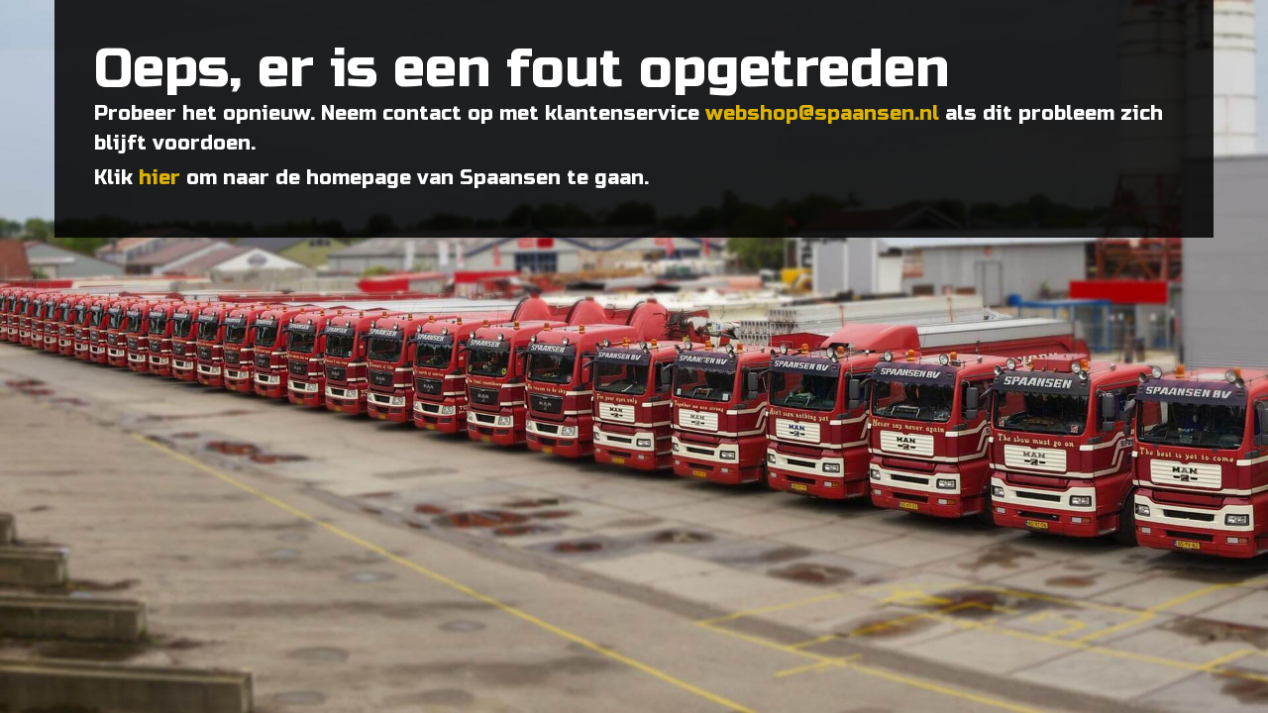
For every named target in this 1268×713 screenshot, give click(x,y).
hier (159, 177)
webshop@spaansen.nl (822, 113)
